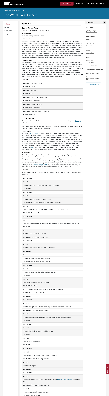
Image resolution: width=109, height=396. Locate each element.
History (88, 39)
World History (94, 65)
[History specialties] (89, 63)
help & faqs (90, 3)
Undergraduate (90, 53)
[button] (93, 84)
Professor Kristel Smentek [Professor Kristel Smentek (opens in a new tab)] (64, 379)
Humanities (90, 60)
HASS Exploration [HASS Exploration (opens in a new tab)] (35, 133)
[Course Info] (104, 22)
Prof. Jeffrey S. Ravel (91, 32)
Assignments (8, 34)
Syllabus (7, 24)
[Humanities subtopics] (86, 60)
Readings (7, 27)
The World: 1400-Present (20, 15)
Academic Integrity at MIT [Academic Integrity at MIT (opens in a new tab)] (40, 165)
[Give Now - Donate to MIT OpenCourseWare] (67, 4)
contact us (100, 3)
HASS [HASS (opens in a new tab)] (32, 147)
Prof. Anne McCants (91, 30)
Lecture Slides (9, 30)
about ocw (79, 3)
